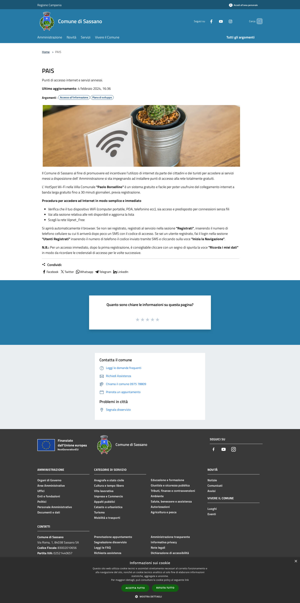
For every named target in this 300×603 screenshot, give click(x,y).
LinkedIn (120, 271)
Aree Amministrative (51, 485)
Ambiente (157, 496)
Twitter (67, 271)
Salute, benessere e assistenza (171, 501)
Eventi (211, 514)
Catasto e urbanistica (108, 507)
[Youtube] (214, 21)
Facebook (50, 271)
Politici (41, 501)
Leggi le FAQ (102, 547)
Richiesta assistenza (107, 553)
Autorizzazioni (160, 506)
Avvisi (211, 491)
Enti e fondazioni (48, 496)
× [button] (295, 561)
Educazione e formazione (167, 480)
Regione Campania (49, 5)
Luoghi (212, 508)
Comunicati (214, 485)
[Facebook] (205, 21)
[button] (150, 596)
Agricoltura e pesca (163, 512)
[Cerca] (258, 21)
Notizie (212, 480)
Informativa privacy (164, 542)
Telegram (103, 271)
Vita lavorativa (103, 491)
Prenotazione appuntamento (113, 536)
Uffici (40, 491)
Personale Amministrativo (54, 507)
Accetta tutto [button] (135, 588)
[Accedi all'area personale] (243, 5)
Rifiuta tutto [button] (165, 587)
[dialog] (150, 580)
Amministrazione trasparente (170, 536)
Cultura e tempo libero (109, 485)
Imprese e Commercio (108, 496)
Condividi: (52, 265)
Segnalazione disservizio (110, 542)
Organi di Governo (49, 480)
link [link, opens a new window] (187, 580)
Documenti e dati (48, 512)
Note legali (158, 547)
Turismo (99, 512)
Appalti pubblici (104, 501)
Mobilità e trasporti (107, 517)
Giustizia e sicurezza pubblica (170, 485)
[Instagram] (224, 21)
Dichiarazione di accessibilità (170, 553)
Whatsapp (84, 271)
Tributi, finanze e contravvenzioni (173, 490)
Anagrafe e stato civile (109, 480)
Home (46, 52)
